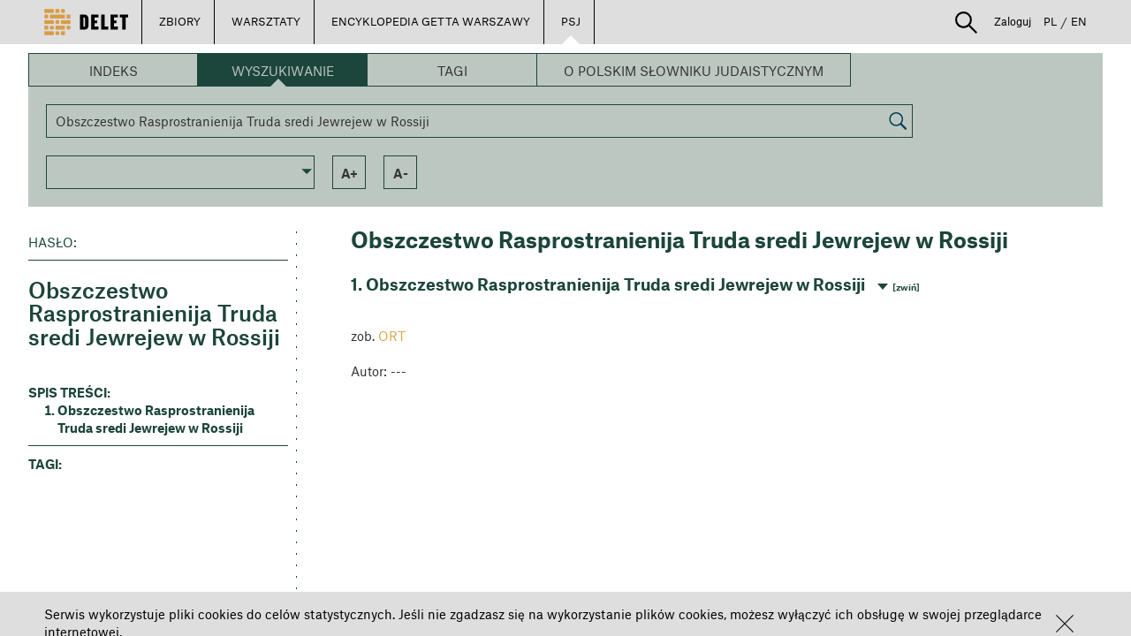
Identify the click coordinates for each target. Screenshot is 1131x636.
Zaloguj (1012, 21)
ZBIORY (180, 21)
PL (1050, 21)
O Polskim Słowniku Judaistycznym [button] (694, 71)
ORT (392, 336)
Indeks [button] (113, 71)
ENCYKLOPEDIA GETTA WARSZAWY (430, 21)
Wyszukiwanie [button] (283, 71)
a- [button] (400, 173)
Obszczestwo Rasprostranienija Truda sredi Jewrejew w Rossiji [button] (155, 418)
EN (1079, 21)
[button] (1065, 623)
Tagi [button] (452, 71)
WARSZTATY (266, 21)
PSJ (571, 21)
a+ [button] (349, 173)
